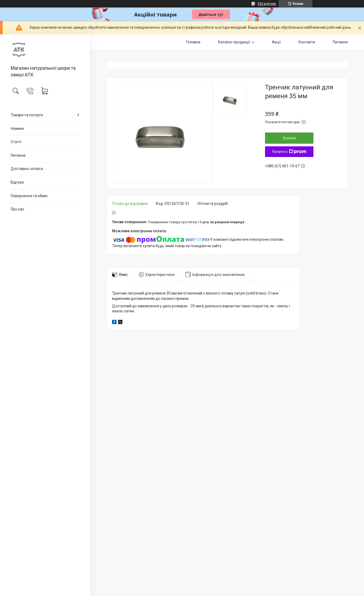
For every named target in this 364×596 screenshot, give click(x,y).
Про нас (17, 209)
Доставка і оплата (27, 169)
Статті (16, 142)
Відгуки (17, 182)
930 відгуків (267, 4)
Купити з (289, 151)
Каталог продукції (234, 42)
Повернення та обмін (29, 196)
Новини (17, 128)
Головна (193, 42)
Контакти (307, 42)
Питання (18, 155)
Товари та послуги (27, 115)
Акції (276, 42)
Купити (289, 138)
